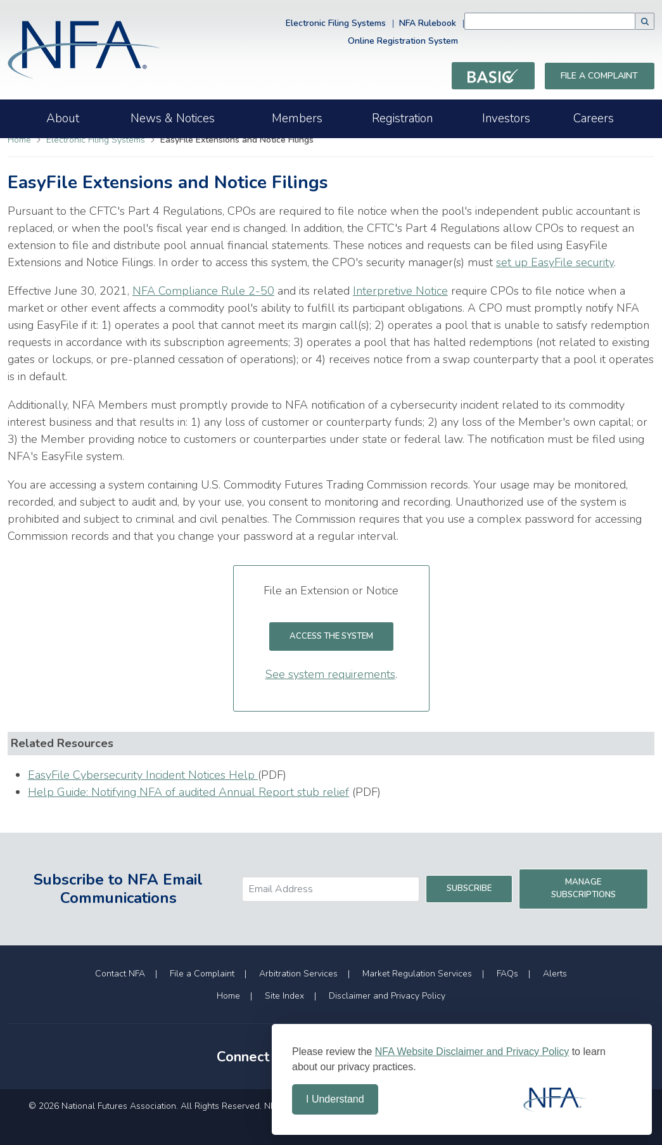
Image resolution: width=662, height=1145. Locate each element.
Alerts (555, 974)
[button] (644, 21)
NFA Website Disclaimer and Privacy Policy (472, 1051)
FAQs (507, 974)
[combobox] (550, 21)
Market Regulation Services (417, 974)
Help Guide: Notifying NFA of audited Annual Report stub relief (188, 792)
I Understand (335, 1099)
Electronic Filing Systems (336, 23)
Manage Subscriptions (583, 888)
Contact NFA (120, 974)
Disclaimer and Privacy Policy (387, 996)
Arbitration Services (298, 974)
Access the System (341, 636)
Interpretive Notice (400, 290)
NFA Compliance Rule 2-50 (203, 290)
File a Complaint (599, 76)
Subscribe (469, 888)
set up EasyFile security (555, 262)
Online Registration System (403, 41)
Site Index (284, 996)
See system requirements (330, 674)
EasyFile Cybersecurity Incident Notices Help (143, 775)
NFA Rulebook (427, 23)
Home (19, 140)
